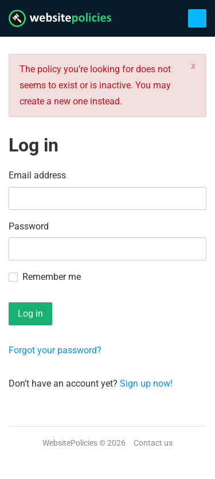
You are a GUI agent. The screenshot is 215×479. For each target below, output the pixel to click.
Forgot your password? (55, 350)
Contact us (153, 442)
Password (29, 226)
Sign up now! (146, 383)
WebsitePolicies (69, 442)
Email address (37, 175)
